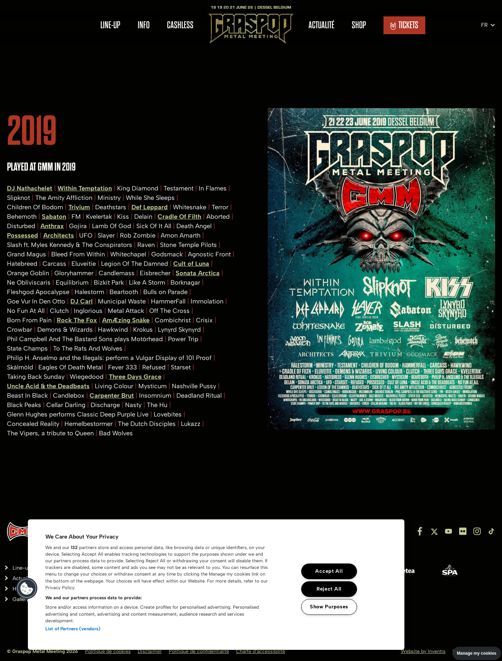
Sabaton (54, 216)
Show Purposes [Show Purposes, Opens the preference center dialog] (329, 606)
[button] (27, 588)
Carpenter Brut (112, 395)
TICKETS (404, 25)
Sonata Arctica (198, 273)
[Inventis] (22, 531)
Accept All (329, 571)
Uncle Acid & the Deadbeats (48, 386)
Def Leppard (149, 207)
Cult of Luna (191, 264)
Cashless (180, 25)
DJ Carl (81, 301)
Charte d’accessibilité (260, 651)
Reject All (329, 589)
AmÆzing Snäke (126, 320)
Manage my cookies (476, 653)
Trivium (79, 207)
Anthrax (52, 226)
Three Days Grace (135, 377)
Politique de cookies (108, 651)
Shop (359, 25)
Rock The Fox (77, 320)
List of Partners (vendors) (72, 628)
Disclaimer (150, 651)
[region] (216, 584)
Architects (58, 235)
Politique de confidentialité (199, 651)
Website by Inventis (423, 651)
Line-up (110, 25)
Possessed (22, 235)
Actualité (321, 25)
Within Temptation (85, 188)
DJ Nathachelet (29, 188)
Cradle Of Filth (179, 216)
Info (144, 25)
